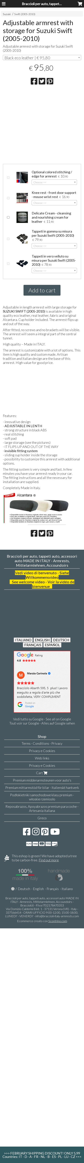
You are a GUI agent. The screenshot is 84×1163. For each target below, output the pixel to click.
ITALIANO (23, 640)
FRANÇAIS (32, 645)
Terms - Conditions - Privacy (42, 743)
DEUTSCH (61, 640)
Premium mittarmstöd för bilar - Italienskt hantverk (42, 787)
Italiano (67, 889)
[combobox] (42, 57)
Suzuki (7, 14)
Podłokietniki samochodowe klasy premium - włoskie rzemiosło (42, 797)
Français (53, 889)
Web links (42, 758)
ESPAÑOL (52, 645)
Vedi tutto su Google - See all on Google (42, 719)
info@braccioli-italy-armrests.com (57, 916)
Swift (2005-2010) (24, 14)
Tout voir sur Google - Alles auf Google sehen (42, 723)
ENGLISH (42, 640)
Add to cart (42, 290)
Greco (42, 818)
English (38, 889)
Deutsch (24, 889)
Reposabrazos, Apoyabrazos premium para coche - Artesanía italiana (42, 808)
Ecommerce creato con (42, 921)
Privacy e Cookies (42, 751)
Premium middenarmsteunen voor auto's (42, 780)
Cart (42, 773)
